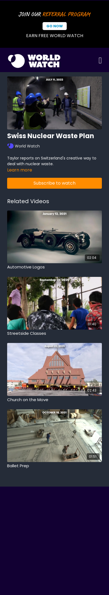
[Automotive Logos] (54, 267)
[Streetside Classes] (54, 333)
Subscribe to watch (54, 183)
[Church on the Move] (54, 400)
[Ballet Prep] (54, 466)
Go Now (54, 26)
